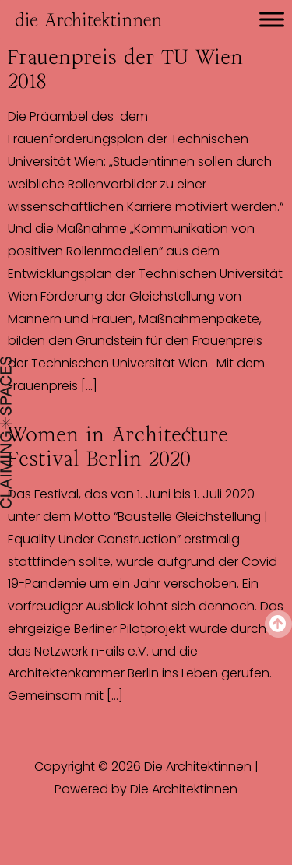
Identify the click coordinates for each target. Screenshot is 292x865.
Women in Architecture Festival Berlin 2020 (118, 446)
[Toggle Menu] (271, 19)
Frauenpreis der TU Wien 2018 (125, 68)
